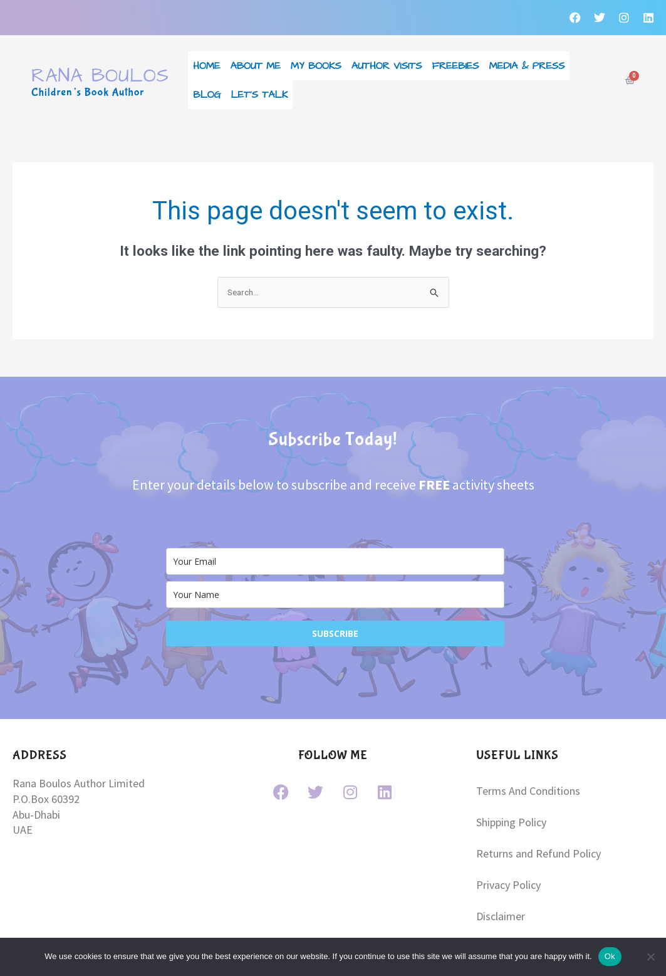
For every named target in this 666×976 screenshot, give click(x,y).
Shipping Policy (511, 782)
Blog (207, 70)
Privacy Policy (508, 829)
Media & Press (527, 60)
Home (206, 60)
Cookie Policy (507, 901)
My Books (316, 60)
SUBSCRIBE (335, 605)
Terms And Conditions (528, 758)
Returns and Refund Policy (538, 806)
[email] (335, 532)
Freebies (455, 60)
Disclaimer (500, 853)
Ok (610, 956)
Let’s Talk (259, 70)
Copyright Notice (516, 877)
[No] (650, 956)
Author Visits (386, 60)
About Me (255, 60)
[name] (335, 565)
